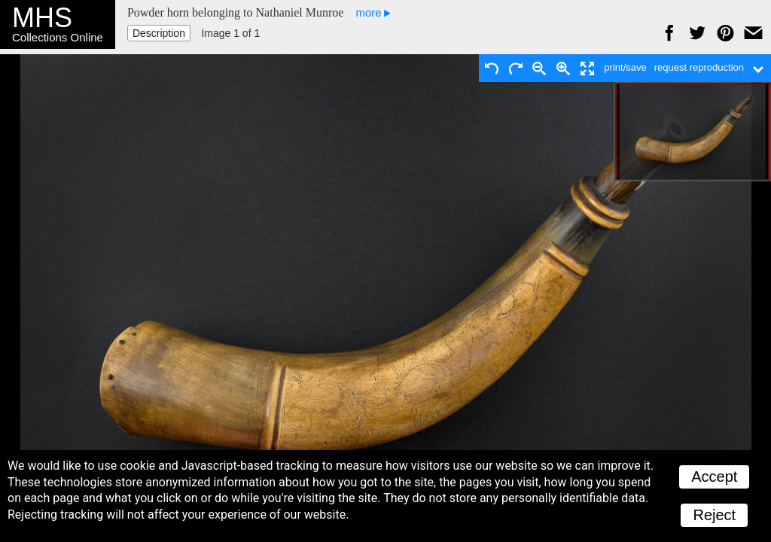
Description (159, 33)
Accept (714, 476)
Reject (714, 515)
